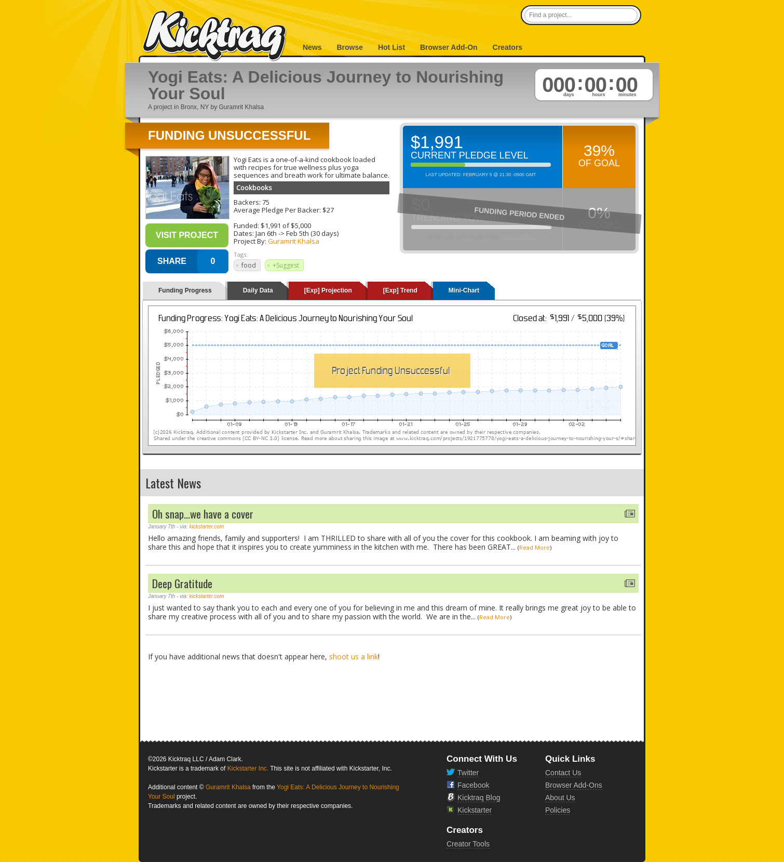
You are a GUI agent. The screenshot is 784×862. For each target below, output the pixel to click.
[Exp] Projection (328, 290)
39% (599, 150)
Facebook (473, 785)
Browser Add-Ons (573, 785)
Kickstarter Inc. (247, 768)
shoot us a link (353, 656)
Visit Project (187, 235)
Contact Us (563, 772)
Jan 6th (266, 233)
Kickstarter (474, 810)
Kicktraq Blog (478, 797)
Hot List (391, 47)
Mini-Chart (464, 290)
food (248, 265)
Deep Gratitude (182, 583)
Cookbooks (254, 187)
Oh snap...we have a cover (202, 514)
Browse (349, 47)
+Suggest (286, 265)
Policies (557, 810)
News (312, 47)
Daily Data (258, 290)
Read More (534, 547)
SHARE (171, 261)
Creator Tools (468, 844)
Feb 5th (297, 233)
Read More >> (520, 237)
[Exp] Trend (400, 290)
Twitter (468, 772)
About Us (560, 797)
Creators (508, 47)
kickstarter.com (207, 526)
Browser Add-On (449, 47)
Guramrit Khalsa (293, 241)
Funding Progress (185, 290)
